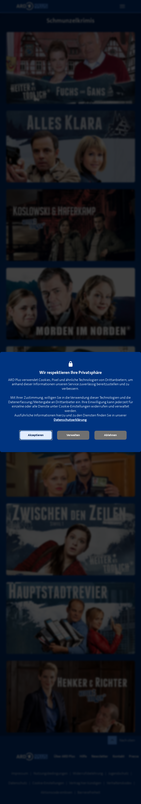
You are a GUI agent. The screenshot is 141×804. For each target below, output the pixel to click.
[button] (36, 435)
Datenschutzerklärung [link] (70, 420)
